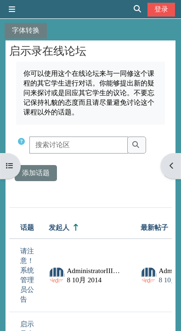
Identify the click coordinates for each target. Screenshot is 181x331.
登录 (161, 9)
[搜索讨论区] (78, 145)
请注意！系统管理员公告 (27, 275)
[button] (21, 145)
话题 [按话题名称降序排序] (27, 227)
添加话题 (36, 173)
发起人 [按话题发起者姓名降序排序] (59, 227)
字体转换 (26, 30)
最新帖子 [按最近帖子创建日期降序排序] (154, 227)
